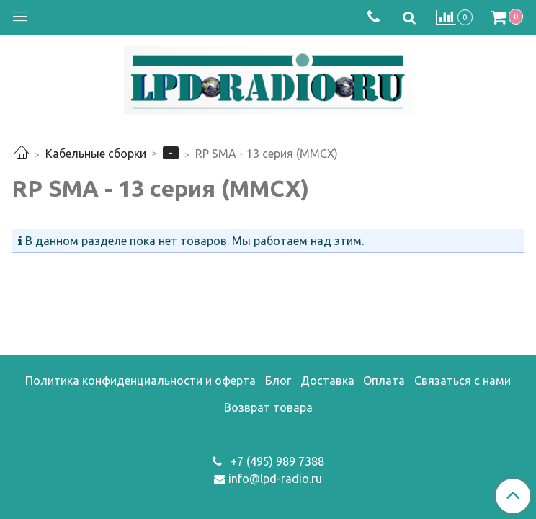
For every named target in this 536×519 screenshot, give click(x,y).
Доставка (327, 380)
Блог (278, 380)
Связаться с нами (462, 380)
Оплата (384, 380)
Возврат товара (268, 407)
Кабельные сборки (95, 153)
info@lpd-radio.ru (275, 478)
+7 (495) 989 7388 (276, 461)
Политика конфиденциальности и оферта (140, 380)
